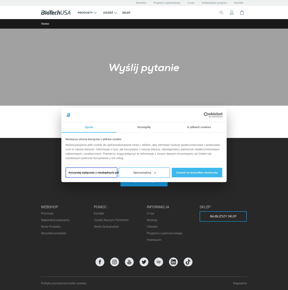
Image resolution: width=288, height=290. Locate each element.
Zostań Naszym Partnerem (111, 220)
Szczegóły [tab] (144, 127)
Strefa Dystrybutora (106, 226)
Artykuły (152, 220)
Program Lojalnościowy (166, 2)
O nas (191, 2)
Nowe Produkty (51, 226)
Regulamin (240, 283)
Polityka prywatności (55, 283)
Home (45, 23)
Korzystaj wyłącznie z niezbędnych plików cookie (93, 172)
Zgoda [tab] (89, 127)
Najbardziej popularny (55, 220)
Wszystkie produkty (53, 233)
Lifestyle (152, 226)
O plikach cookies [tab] (199, 127)
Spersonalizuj (144, 172)
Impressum (154, 240)
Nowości (141, 2)
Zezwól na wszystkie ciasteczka (196, 172)
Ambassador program (214, 2)
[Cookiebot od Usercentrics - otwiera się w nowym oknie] (206, 115)
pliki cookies (78, 283)
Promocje (47, 213)
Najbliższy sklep (223, 216)
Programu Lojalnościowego (164, 233)
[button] (87, 12)
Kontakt (238, 2)
